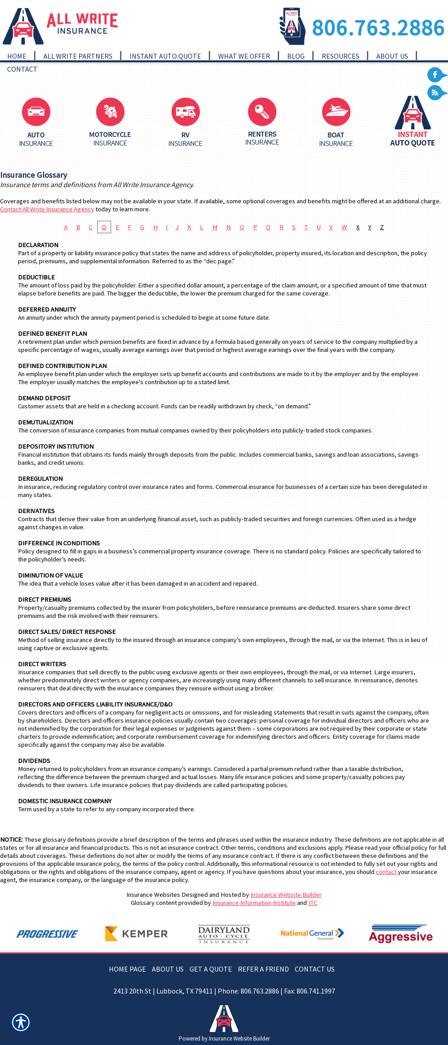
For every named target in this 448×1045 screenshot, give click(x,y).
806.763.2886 (378, 27)
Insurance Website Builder (286, 895)
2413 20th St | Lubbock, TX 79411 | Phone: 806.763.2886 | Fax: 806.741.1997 (224, 990)
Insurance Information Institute (254, 903)
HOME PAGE (127, 968)
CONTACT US (315, 968)
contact (386, 872)
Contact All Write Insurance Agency (47, 209)
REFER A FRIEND (263, 968)
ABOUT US (168, 968)
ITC (312, 903)
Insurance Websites (153, 895)
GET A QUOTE (211, 968)
